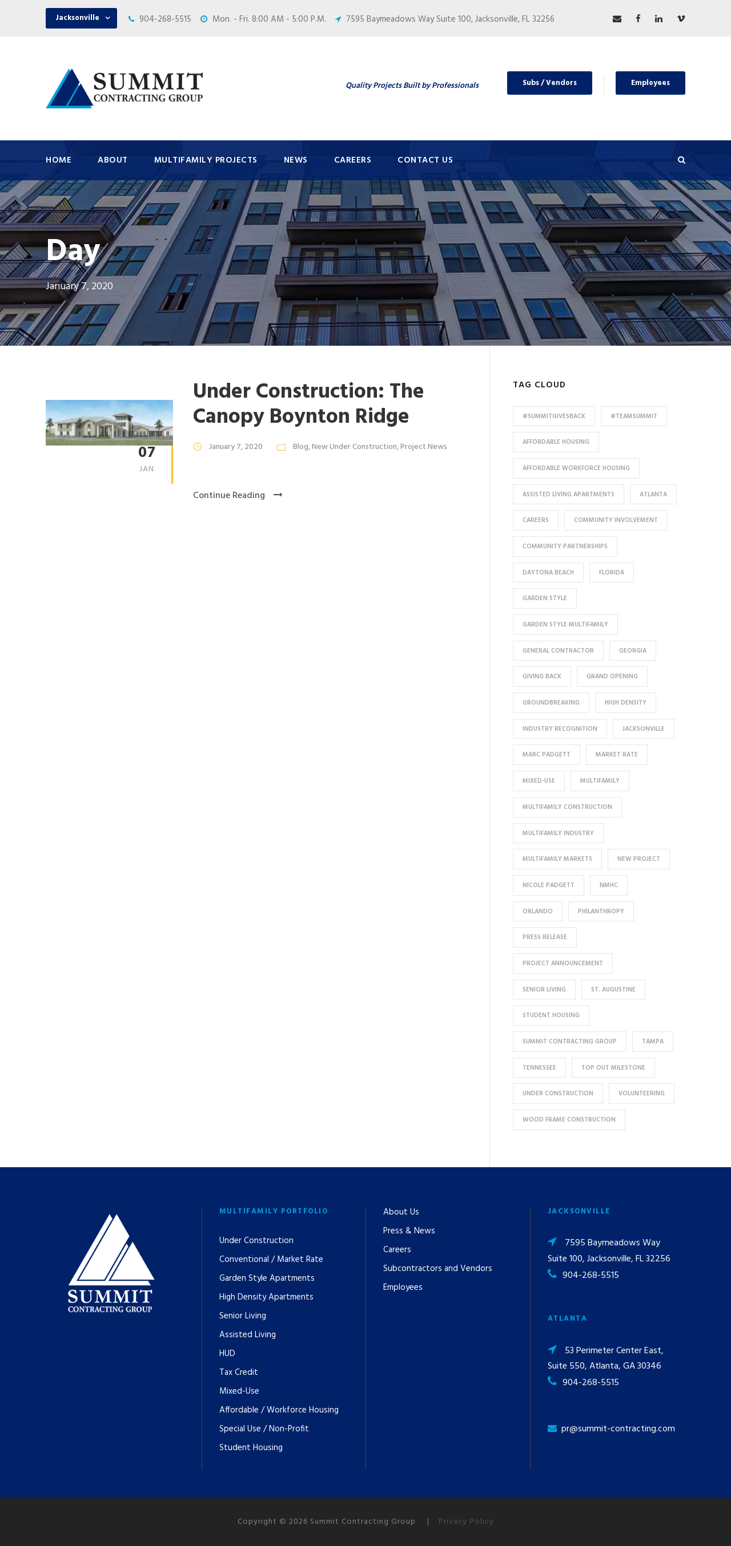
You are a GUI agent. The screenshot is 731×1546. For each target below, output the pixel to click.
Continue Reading (238, 495)
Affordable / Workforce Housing (279, 1410)
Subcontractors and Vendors (437, 1269)
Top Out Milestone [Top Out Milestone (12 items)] (613, 1068)
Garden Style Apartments (267, 1278)
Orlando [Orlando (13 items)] (538, 911)
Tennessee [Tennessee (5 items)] (539, 1068)
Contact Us (425, 160)
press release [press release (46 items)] (545, 937)
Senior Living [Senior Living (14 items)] (544, 990)
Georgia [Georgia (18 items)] (632, 651)
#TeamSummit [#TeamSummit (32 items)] (633, 416)
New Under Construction (354, 447)
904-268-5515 (165, 19)
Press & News (409, 1231)
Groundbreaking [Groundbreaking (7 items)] (551, 703)
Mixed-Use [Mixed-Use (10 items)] (539, 781)
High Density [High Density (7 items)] (625, 703)
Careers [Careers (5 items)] (536, 520)
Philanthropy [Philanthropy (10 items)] (601, 911)
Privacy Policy (466, 1521)
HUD (227, 1354)
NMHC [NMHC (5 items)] (609, 885)
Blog (300, 447)
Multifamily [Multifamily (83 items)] (600, 781)
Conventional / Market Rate (271, 1259)
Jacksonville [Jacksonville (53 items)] (643, 729)
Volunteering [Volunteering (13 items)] (641, 1093)
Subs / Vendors (550, 83)
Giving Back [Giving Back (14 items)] (542, 676)
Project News (423, 447)
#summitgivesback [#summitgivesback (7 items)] (554, 416)
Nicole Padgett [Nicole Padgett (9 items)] (549, 885)
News (296, 160)
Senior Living (242, 1316)
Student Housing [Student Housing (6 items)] (551, 1015)
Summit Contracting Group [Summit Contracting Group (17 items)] (570, 1042)
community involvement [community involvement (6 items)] (616, 520)
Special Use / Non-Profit (264, 1429)
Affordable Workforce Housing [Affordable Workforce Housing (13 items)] (576, 468)
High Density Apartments (266, 1297)
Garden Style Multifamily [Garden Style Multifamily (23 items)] (565, 625)
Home (58, 160)
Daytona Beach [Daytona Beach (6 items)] (548, 573)
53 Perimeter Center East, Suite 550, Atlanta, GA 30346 (606, 1358)
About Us (401, 1212)
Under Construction (256, 1241)
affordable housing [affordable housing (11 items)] (556, 442)
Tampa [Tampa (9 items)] (653, 1042)
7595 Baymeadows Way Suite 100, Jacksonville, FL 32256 (450, 19)
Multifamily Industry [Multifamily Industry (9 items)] (558, 833)
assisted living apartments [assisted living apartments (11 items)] (568, 494)
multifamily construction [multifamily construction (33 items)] (567, 807)
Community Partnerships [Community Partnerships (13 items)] (565, 546)
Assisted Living (247, 1335)
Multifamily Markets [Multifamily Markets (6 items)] (557, 859)
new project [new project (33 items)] (638, 859)
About (113, 160)
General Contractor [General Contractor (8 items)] (558, 651)
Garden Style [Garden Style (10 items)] (545, 598)
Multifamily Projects (206, 160)
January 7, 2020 (236, 447)
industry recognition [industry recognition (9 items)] (560, 729)
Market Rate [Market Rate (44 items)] (617, 755)
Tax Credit (238, 1372)
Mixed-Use (239, 1391)
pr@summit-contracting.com (618, 1429)
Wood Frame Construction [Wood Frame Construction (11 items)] (569, 1120)
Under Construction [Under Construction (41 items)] (558, 1093)
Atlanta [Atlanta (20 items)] (653, 494)
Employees (650, 83)
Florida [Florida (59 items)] (611, 573)
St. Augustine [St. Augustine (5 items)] (613, 990)
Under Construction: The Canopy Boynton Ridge (308, 404)
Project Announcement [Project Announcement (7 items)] (563, 963)
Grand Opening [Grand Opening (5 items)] (612, 676)
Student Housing (251, 1448)
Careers (353, 160)
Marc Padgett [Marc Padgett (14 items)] (547, 755)
